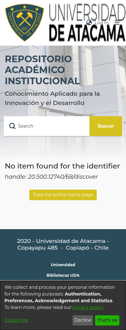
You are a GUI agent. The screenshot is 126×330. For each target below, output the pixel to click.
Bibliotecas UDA (63, 275)
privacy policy (87, 307)
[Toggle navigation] (117, 23)
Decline (82, 320)
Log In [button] (101, 23)
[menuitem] (89, 22)
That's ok (107, 320)
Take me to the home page (63, 195)
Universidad (63, 264)
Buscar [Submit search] (106, 126)
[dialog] (63, 305)
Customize (16, 320)
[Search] (47, 126)
